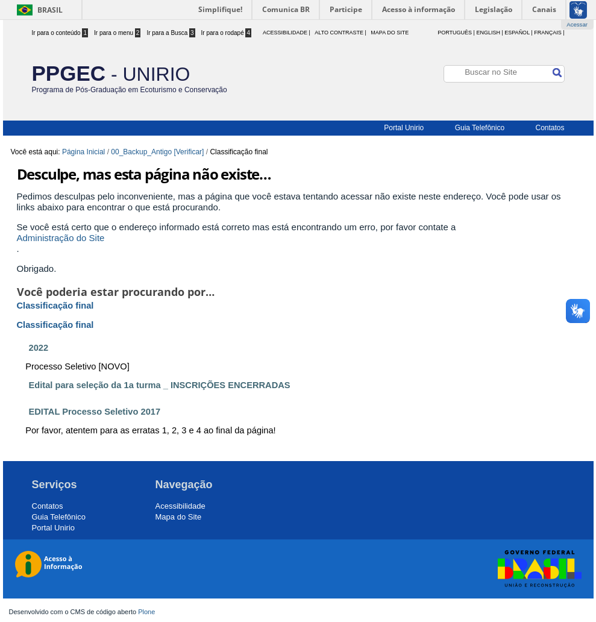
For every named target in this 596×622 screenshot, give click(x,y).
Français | (549, 33)
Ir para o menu (117, 32)
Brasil (50, 10)
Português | (456, 33)
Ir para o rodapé (226, 32)
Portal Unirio (404, 128)
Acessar (577, 24)
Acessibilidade (180, 505)
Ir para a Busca (170, 32)
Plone (146, 611)
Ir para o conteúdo (60, 32)
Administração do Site (61, 238)
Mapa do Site (390, 33)
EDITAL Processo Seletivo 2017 (95, 411)
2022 (39, 348)
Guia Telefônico (480, 128)
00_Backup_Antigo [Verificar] (157, 152)
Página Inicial (83, 152)
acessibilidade (285, 33)
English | (489, 33)
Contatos (549, 128)
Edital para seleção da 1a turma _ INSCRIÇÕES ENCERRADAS (159, 385)
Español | (518, 33)
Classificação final (55, 305)
